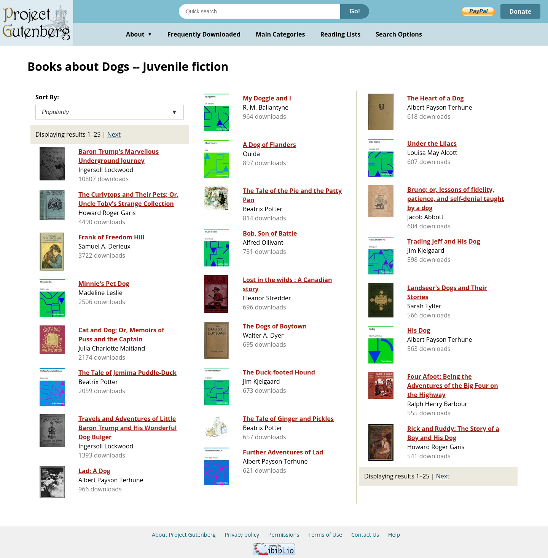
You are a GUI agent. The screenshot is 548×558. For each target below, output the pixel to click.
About (139, 34)
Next (114, 134)
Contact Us (365, 534)
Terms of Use (325, 534)
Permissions (283, 534)
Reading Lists (340, 34)
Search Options (399, 34)
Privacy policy (242, 534)
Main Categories (280, 34)
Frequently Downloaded (204, 34)
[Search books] (259, 11)
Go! (354, 11)
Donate (520, 11)
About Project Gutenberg (184, 534)
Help (394, 534)
